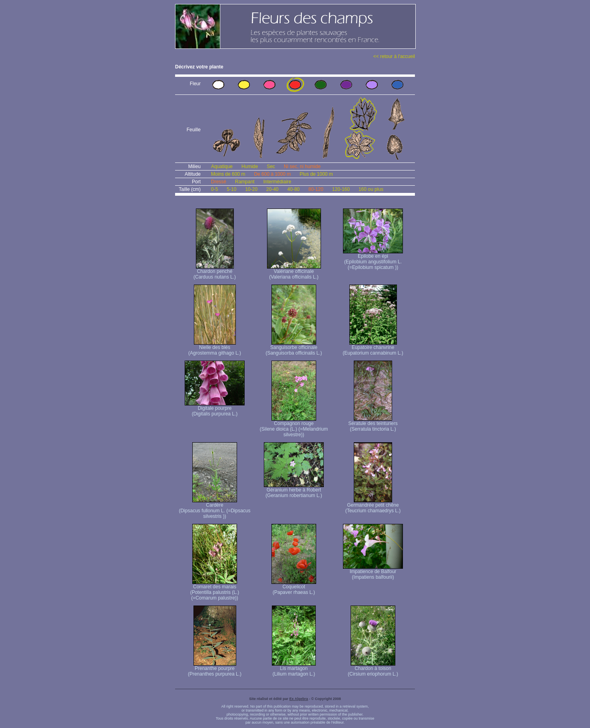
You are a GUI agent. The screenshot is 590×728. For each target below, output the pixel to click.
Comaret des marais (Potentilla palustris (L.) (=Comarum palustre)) (214, 590)
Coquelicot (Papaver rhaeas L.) (293, 587)
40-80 (293, 189)
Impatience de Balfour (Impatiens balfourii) (373, 572)
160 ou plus (371, 189)
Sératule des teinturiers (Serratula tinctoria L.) (372, 424)
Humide (249, 166)
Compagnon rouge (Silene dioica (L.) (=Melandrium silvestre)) (294, 426)
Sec (271, 166)
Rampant (245, 182)
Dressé (218, 182)
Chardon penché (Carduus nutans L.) (214, 272)
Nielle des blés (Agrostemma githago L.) (214, 348)
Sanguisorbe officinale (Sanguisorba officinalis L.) (293, 348)
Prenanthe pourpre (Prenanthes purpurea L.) (214, 669)
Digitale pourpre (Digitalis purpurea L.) (215, 409)
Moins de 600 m (228, 174)
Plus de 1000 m (316, 174)
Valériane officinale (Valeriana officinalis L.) (294, 272)
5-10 (231, 189)
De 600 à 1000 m (272, 174)
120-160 (341, 189)
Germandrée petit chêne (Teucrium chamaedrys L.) (373, 505)
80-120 (315, 189)
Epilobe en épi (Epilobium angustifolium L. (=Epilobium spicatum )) (373, 259)
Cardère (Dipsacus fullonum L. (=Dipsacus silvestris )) (214, 508)
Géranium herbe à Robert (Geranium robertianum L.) (294, 490)
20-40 (272, 189)
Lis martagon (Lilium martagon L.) (294, 669)
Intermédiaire (277, 182)
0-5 (214, 189)
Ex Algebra (298, 699)
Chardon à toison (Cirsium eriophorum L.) (373, 669)
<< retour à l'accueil (394, 56)
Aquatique (222, 166)
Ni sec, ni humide (302, 166)
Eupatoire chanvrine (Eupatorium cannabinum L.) (373, 348)
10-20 (251, 189)
